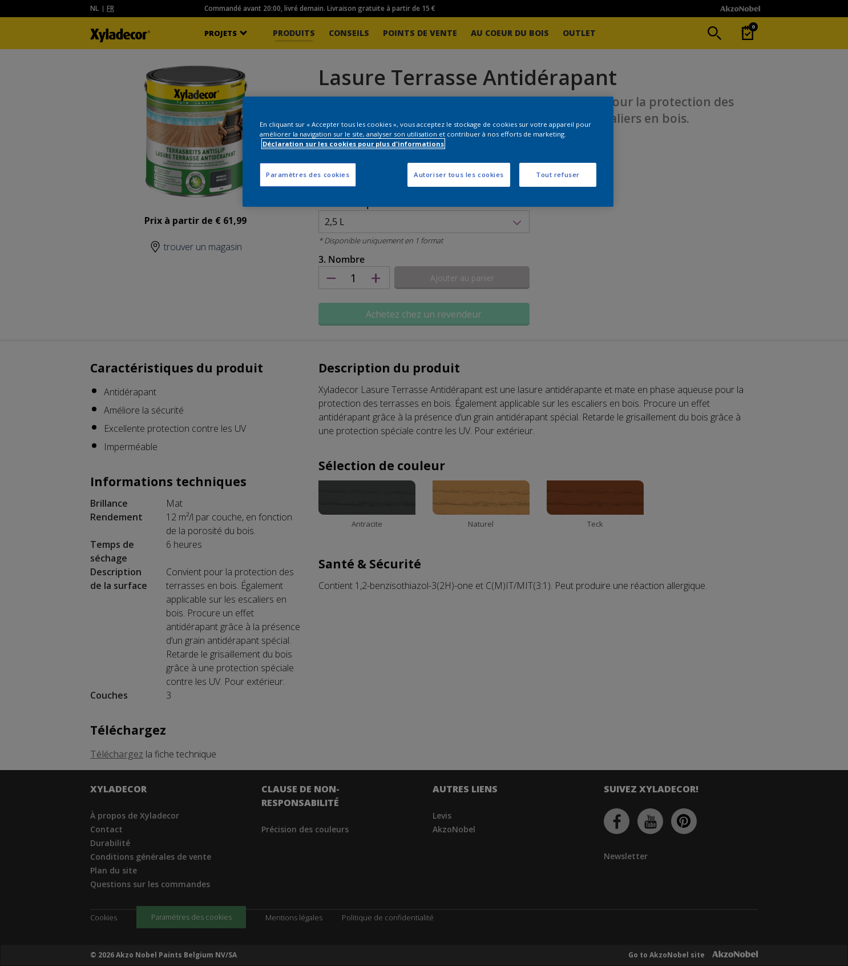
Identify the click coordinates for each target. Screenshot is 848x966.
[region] (428, 152)
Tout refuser (558, 174)
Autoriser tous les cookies (459, 174)
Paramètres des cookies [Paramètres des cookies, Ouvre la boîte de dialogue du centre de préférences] (308, 174)
